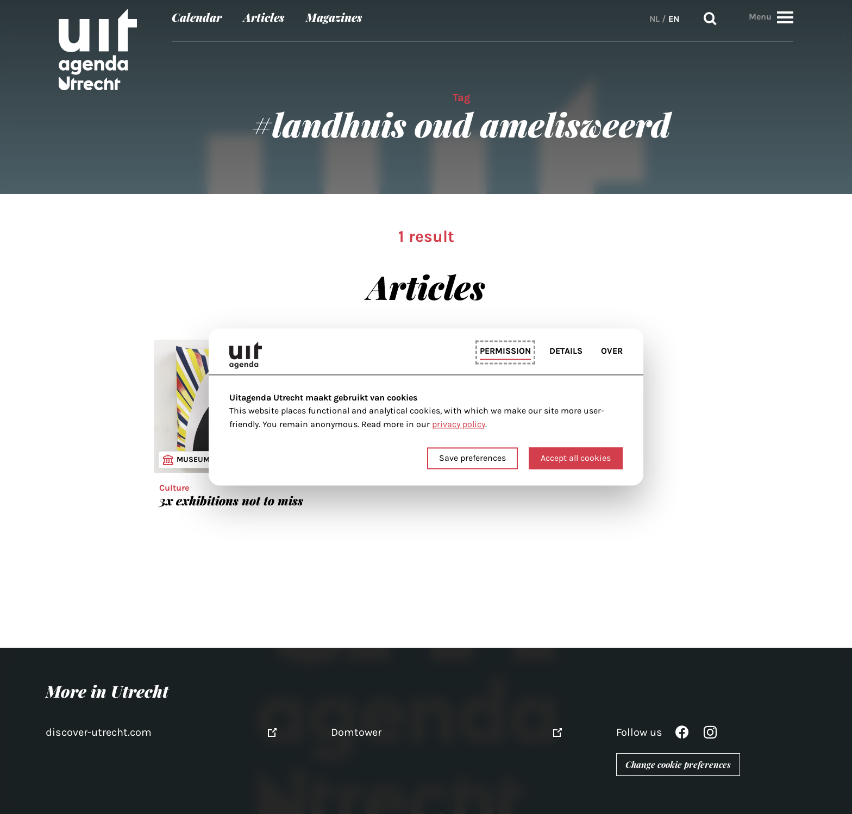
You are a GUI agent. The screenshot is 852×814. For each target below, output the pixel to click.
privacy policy (458, 424)
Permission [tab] (505, 351)
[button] (785, 17)
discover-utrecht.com (99, 732)
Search (710, 19)
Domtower (356, 732)
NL (654, 19)
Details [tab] (565, 351)
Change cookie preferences (678, 764)
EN (673, 19)
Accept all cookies (576, 458)
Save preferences (472, 458)
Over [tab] (612, 351)
